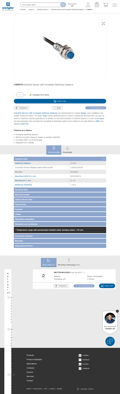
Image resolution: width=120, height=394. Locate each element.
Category (16, 274)
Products (23, 9)
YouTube (83, 364)
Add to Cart (59, 101)
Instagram (84, 368)
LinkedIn (84, 355)
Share (57, 108)
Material (16, 303)
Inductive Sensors (42, 9)
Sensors (31, 9)
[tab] (60, 159)
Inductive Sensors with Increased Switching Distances (67, 9)
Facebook (84, 359)
